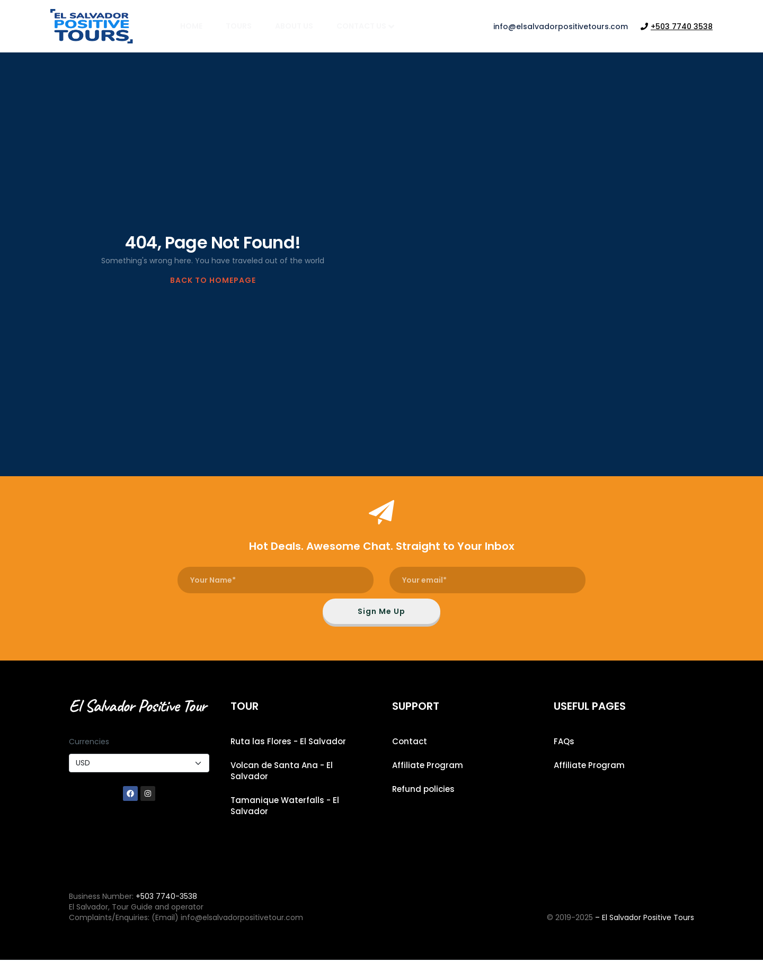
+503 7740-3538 (166, 908)
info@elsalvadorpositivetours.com (560, 26)
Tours (239, 26)
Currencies (89, 753)
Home (191, 26)
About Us (294, 26)
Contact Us (365, 26)
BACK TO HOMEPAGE (213, 280)
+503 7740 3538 (677, 26)
